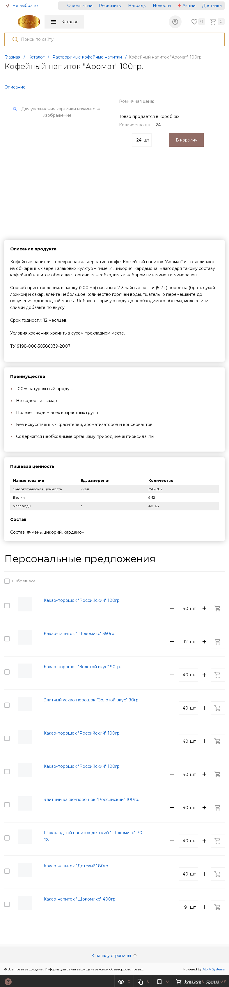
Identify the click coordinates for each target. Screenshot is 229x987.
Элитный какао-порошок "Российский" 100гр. (91, 799)
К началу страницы (114, 955)
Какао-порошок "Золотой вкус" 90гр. (82, 666)
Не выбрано (21, 5)
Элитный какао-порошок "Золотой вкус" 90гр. (91, 700)
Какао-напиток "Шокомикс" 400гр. (80, 899)
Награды (137, 5)
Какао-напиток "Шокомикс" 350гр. (79, 633)
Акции (186, 5)
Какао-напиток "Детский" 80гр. (76, 866)
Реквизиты (110, 5)
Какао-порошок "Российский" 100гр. (82, 600)
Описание (15, 87)
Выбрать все (22, 581)
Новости (162, 5)
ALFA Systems (214, 969)
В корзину (186, 140)
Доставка (212, 5)
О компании (80, 5)
